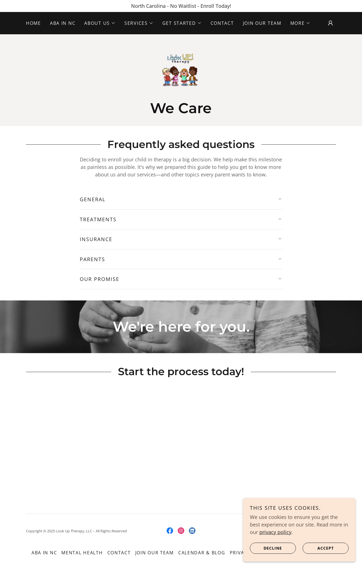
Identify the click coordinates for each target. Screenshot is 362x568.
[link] (181, 70)
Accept (318, 548)
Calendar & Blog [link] (201, 554)
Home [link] (33, 23)
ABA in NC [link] (62, 23)
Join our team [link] (262, 23)
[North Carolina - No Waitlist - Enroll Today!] (181, 6)
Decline (266, 548)
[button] (99, 23)
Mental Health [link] (82, 554)
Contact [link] (222, 23)
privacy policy (276, 531)
